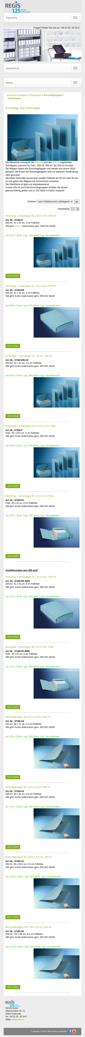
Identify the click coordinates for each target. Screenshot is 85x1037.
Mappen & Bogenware (31, 95)
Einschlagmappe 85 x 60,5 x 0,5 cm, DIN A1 (29, 857)
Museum (13, 95)
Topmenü (11, 17)
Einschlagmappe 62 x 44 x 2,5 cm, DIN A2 (28, 787)
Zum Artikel (12, 275)
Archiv (18, 226)
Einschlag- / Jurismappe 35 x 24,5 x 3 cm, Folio (30, 426)
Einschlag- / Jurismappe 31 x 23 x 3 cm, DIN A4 (31, 215)
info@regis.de (18, 1019)
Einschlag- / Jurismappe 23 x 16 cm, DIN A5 (29, 355)
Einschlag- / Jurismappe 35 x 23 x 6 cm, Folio (29, 496)
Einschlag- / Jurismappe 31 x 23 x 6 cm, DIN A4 (31, 286)
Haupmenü (12, 68)
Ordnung (39, 162)
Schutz (56, 162)
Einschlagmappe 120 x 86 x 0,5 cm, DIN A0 (28, 927)
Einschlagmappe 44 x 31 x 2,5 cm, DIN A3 (28, 717)
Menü (9, 82)
